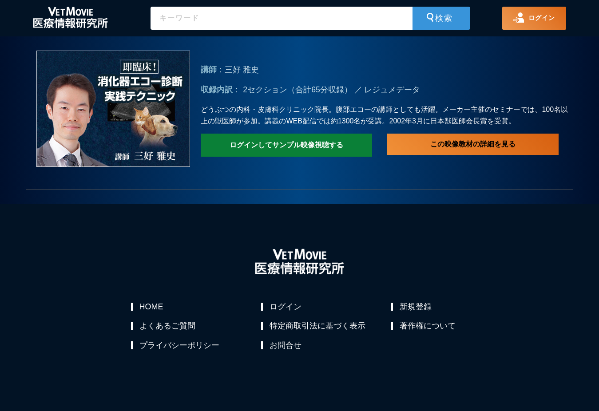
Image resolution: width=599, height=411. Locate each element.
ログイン (286, 307)
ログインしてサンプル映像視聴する (286, 145)
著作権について (428, 328)
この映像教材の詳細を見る (473, 144)
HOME (152, 307)
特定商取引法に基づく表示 (318, 328)
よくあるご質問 (168, 328)
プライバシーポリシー (180, 349)
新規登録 (416, 307)
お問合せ (286, 349)
